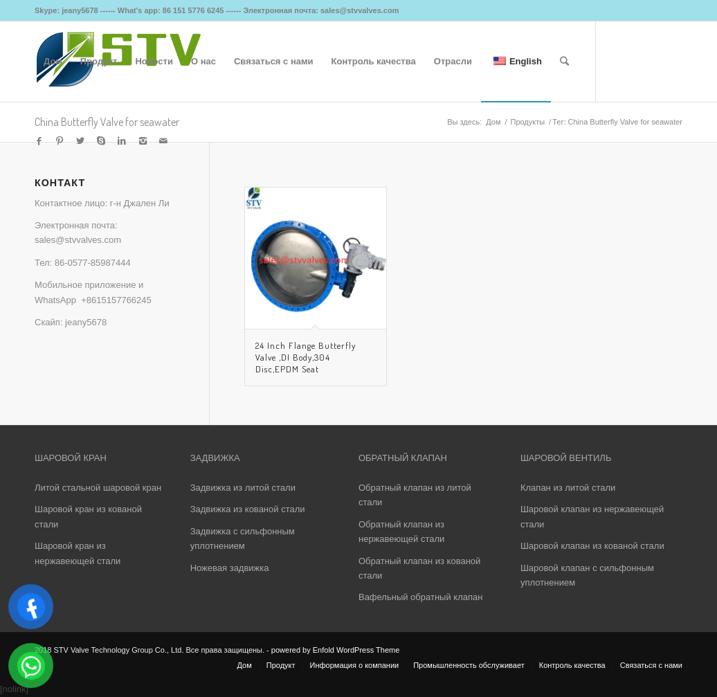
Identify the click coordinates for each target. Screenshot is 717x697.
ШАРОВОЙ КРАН (71, 458)
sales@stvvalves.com (78, 240)
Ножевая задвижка (229, 568)
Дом (493, 122)
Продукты (527, 122)
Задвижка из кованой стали (247, 509)
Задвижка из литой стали (243, 487)
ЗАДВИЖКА (215, 458)
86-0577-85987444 (93, 262)
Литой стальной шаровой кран (98, 487)
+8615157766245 (116, 300)
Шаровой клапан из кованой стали (592, 546)
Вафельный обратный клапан (420, 597)
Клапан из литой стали (567, 487)
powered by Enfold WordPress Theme (335, 650)
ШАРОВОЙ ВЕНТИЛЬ (565, 458)
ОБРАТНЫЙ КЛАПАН (402, 458)
